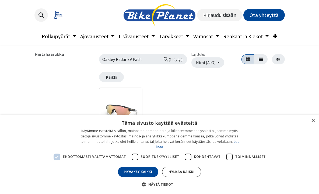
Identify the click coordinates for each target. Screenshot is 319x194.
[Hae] (173, 59)
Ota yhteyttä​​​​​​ (264, 15)
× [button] (313, 121)
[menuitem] (59, 36)
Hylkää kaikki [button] (181, 171)
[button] (41, 15)
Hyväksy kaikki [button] (138, 171)
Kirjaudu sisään (219, 15)
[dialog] (159, 154)
